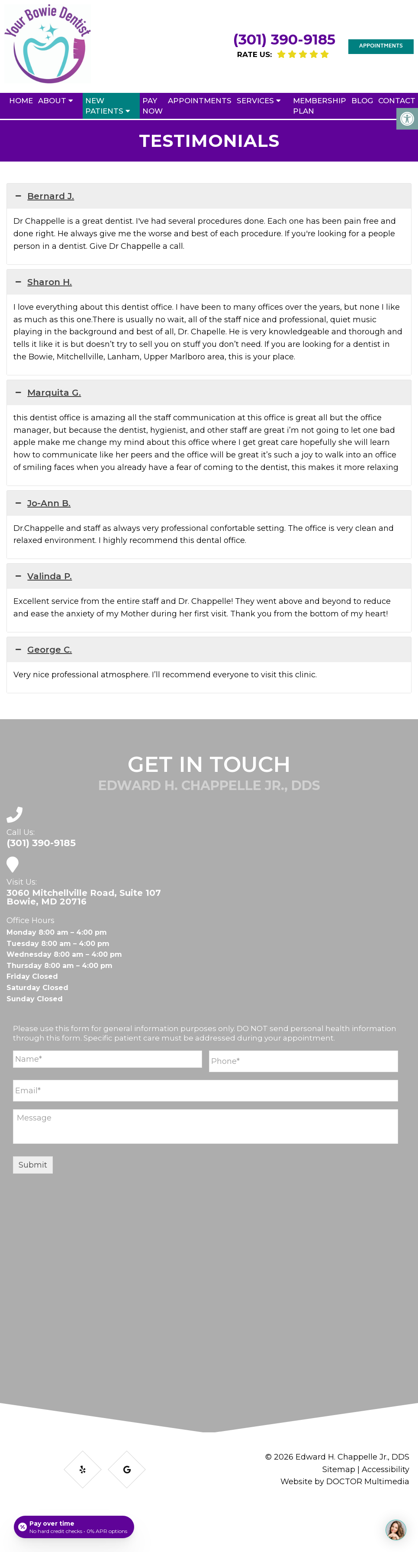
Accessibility (385, 1469)
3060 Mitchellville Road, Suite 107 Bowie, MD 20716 (83, 897)
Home (21, 100)
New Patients (104, 105)
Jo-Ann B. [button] (42, 503)
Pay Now (152, 105)
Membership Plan (319, 105)
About (52, 100)
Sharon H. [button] (42, 282)
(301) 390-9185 (284, 39)
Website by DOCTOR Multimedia (344, 1481)
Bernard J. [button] (43, 196)
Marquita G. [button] (47, 393)
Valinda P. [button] (42, 576)
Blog (362, 100)
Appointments (381, 46)
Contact (396, 100)
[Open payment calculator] (74, 1527)
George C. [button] (42, 650)
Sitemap (338, 1469)
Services (255, 100)
